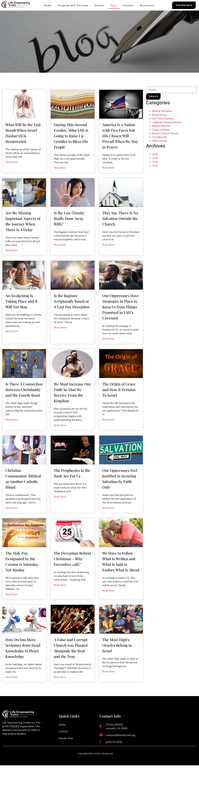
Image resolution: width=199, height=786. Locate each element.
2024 (155, 173)
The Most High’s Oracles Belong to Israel (117, 656)
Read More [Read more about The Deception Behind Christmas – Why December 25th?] (60, 596)
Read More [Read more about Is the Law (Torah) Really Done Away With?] (60, 255)
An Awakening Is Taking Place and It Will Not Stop (21, 312)
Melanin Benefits (161, 137)
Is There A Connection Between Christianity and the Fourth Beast (23, 401)
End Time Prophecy (163, 129)
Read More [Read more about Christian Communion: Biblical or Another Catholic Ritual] (11, 518)
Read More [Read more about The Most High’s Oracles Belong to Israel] (108, 682)
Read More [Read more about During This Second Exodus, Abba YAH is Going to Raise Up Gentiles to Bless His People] (60, 178)
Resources (147, 5)
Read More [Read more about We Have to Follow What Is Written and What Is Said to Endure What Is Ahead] (108, 601)
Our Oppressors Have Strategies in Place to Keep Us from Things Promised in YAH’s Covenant (120, 318)
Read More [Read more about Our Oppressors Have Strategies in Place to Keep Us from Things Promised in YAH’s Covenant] (108, 349)
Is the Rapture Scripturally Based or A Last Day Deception (71, 312)
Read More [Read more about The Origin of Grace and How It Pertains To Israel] (108, 430)
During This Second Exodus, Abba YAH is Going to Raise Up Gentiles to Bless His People (71, 147)
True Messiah (159, 148)
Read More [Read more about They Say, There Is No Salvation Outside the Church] (108, 255)
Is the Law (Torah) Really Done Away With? (69, 229)
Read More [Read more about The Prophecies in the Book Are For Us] (60, 507)
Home (48, 5)
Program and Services (73, 5)
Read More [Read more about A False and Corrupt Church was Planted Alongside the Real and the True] (60, 688)
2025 (155, 169)
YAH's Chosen (159, 152)
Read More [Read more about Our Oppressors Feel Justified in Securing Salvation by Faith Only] (108, 518)
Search (153, 107)
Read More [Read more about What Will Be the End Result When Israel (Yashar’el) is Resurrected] (11, 173)
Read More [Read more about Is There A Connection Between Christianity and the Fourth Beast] (11, 430)
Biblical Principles (162, 122)
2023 (155, 176)
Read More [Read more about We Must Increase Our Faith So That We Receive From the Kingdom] (60, 436)
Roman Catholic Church (165, 144)
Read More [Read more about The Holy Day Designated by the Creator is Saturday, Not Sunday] (11, 605)
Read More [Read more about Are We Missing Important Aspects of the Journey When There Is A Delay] (11, 261)
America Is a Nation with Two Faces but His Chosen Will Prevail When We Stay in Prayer (120, 147)
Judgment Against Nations (167, 133)
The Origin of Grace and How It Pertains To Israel (119, 401)
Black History (159, 126)
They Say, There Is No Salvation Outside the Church (120, 229)
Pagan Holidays (161, 141)
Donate (99, 5)
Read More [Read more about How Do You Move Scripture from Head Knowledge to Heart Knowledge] (11, 688)
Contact (128, 5)
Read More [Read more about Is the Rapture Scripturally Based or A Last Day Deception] (60, 338)
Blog (114, 5)
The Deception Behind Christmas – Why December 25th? (72, 570)
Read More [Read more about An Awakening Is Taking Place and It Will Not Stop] (11, 342)
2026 (155, 165)
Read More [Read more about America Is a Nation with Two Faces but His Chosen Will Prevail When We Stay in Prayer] (108, 178)
